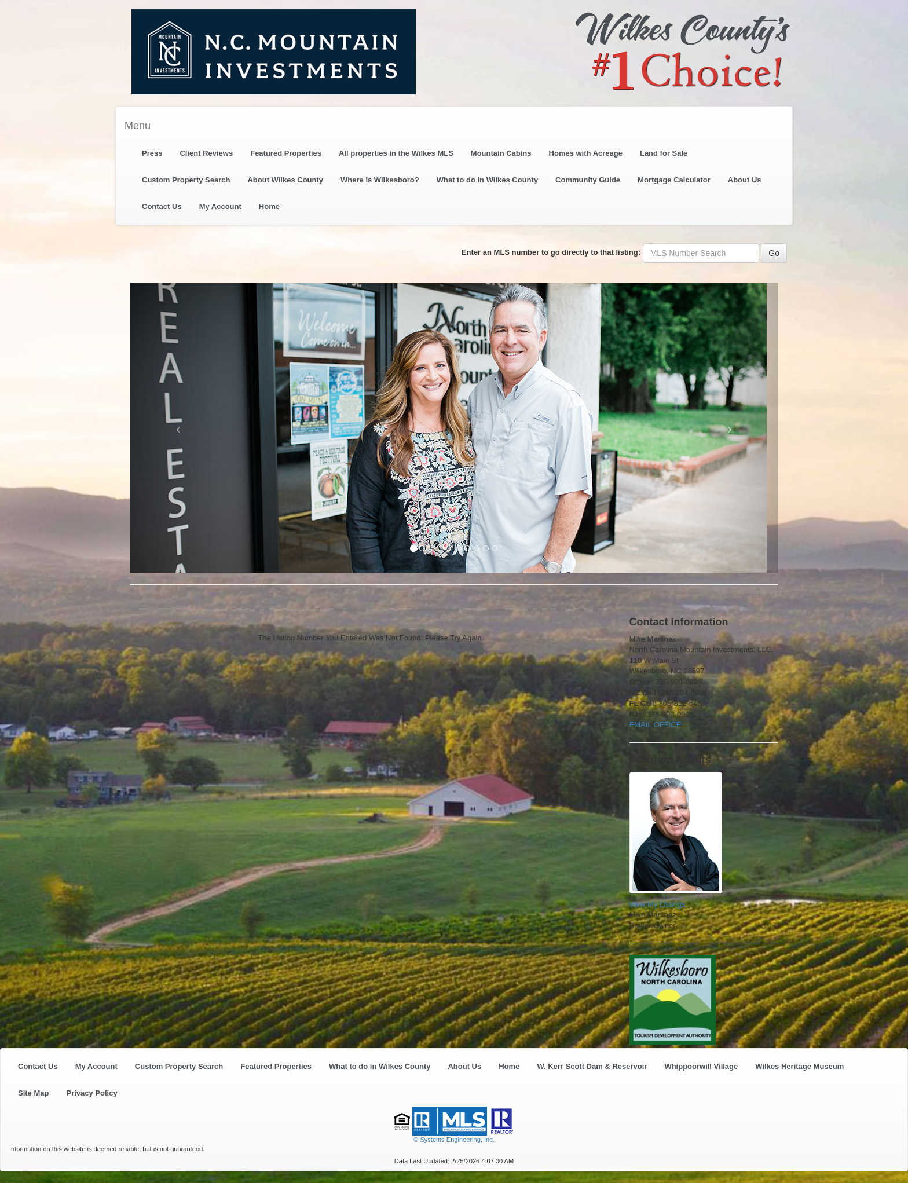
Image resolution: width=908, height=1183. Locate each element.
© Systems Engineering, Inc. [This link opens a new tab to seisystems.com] (454, 1139)
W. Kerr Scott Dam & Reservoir (592, 1066)
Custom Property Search (186, 179)
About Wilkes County (285, 179)
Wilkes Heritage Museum (799, 1066)
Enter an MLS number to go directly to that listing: (551, 252)
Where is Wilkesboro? (379, 179)
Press (152, 153)
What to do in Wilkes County (487, 179)
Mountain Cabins (501, 153)
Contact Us (162, 206)
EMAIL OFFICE (655, 724)
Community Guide (587, 179)
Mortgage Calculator (674, 179)
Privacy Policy (91, 1093)
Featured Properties (285, 153)
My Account (220, 206)
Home (269, 206)
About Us (744, 179)
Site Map (33, 1093)
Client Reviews (206, 153)
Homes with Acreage (586, 153)
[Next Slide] (729, 428)
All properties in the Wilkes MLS (396, 153)
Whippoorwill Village (701, 1066)
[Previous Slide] (178, 428)
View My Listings (657, 904)
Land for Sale (663, 153)
